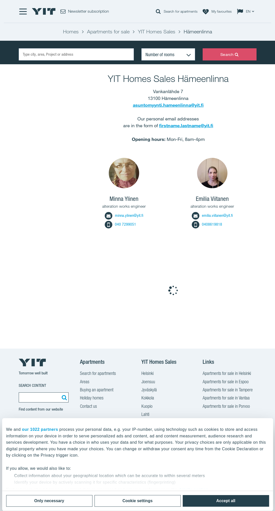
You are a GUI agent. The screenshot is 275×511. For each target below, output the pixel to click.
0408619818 (207, 224)
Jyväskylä (149, 390)
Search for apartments (98, 374)
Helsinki (147, 374)
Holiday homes (91, 398)
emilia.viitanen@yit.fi (212, 215)
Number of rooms (159, 54)
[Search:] (63, 397)
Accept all (226, 501)
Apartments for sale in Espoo (226, 382)
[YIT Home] (44, 11)
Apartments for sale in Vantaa (226, 398)
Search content (32, 385)
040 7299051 (120, 224)
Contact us (88, 406)
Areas (84, 382)
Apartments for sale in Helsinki (227, 374)
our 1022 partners (40, 429)
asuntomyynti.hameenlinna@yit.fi (168, 105)
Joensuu (148, 382)
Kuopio (147, 406)
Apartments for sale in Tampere (228, 390)
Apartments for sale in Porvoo (226, 406)
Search (229, 54)
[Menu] (23, 11)
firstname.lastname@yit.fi (186, 125)
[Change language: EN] (247, 11)
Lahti (145, 415)
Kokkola (147, 398)
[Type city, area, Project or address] (76, 54)
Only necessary (49, 501)
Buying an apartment (96, 390)
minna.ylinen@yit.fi (124, 215)
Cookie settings (137, 501)
